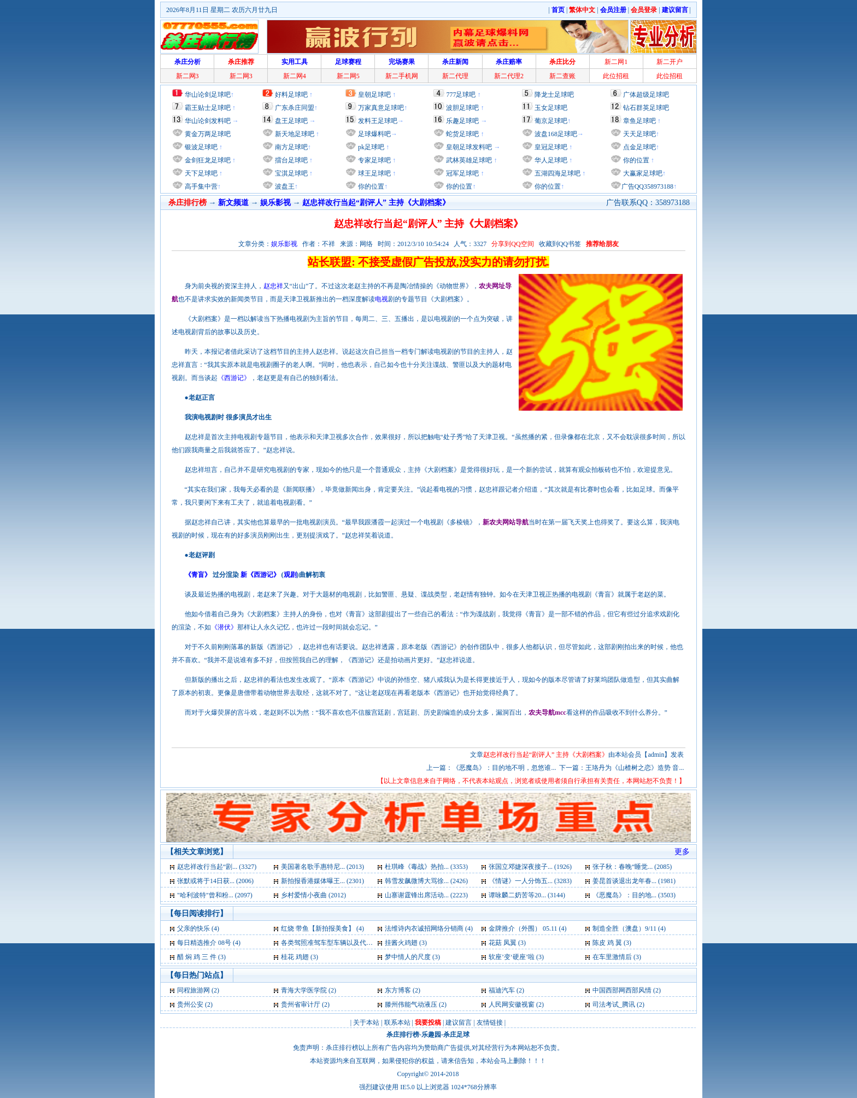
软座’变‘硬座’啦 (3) (516, 957)
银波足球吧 (201, 147)
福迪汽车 (502, 990)
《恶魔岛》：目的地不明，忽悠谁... (504, 768)
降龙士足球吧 (554, 94)
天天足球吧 (638, 134)
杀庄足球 (456, 1034)
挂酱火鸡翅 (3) (406, 943)
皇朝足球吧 (374, 94)
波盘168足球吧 (556, 134)
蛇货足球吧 (463, 134)
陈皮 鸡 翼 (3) (611, 943)
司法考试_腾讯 (613, 1004)
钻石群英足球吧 (646, 108)
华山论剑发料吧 (208, 121)
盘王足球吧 (291, 121)
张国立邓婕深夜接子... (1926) (530, 867)
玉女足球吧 (551, 108)
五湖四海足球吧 (556, 173)
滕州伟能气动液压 (411, 1004)
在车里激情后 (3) (616, 957)
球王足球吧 (373, 173)
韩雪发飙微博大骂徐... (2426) (426, 881)
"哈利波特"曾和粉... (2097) (215, 895)
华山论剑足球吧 (208, 94)
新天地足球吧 (293, 134)
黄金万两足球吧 (208, 134)
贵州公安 (190, 1004)
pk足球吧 (370, 147)
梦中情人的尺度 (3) (412, 957)
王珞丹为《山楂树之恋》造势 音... (634, 768)
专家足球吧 (373, 160)
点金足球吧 (638, 147)
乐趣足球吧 (462, 121)
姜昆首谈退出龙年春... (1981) (634, 881)
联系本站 (397, 1022)
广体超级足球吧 (646, 94)
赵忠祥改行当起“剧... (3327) (216, 867)
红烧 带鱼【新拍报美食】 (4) (322, 928)
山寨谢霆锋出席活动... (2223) (426, 895)
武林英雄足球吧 (468, 160)
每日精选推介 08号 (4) (208, 943)
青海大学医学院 (304, 990)
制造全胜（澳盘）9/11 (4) (629, 928)
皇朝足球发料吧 (468, 147)
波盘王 (284, 186)
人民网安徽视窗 (512, 1004)
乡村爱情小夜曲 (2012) (313, 895)
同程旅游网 (193, 990)
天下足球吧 (200, 173)
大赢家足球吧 (641, 173)
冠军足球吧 (461, 173)
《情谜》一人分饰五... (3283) (530, 881)
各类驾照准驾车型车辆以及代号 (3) (331, 943)
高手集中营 (200, 186)
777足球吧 (461, 94)
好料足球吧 (291, 94)
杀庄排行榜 (402, 1034)
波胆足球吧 (462, 108)
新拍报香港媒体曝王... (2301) (322, 881)
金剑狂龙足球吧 (207, 160)
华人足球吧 (550, 160)
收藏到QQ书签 (560, 244)
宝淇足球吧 (291, 173)
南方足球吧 (290, 147)
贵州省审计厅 (300, 1004)
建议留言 (458, 1022)
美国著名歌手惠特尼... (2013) (322, 867)
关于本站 (366, 1022)
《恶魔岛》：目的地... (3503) (634, 895)
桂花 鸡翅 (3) (299, 957)
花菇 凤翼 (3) (507, 943)
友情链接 (490, 1022)
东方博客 (398, 990)
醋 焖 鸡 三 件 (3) (201, 957)
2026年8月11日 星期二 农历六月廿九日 (222, 10)
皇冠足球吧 (550, 147)
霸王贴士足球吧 (208, 108)
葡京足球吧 (551, 121)
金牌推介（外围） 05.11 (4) (528, 928)
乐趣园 (431, 1034)
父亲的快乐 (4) (198, 928)
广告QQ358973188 (647, 186)
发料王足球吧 (377, 121)
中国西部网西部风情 (621, 990)
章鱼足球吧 (639, 121)
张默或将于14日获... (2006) (215, 881)
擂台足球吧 (290, 160)
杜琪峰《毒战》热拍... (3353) (426, 867)
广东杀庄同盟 (294, 108)
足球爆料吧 (374, 134)
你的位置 (370, 186)
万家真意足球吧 (381, 108)
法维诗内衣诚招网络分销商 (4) (429, 928)
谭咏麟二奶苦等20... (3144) (527, 895)
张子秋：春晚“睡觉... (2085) (632, 867)
